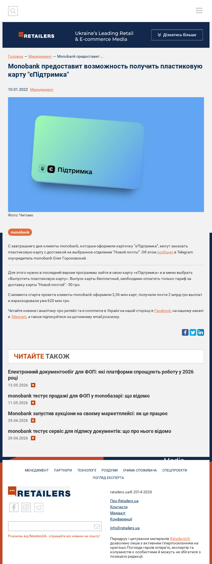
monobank (20, 232)
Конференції (121, 519)
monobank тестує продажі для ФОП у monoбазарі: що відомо (79, 396)
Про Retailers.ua (124, 501)
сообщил (165, 252)
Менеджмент (40, 56)
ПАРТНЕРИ (62, 468)
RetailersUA (180, 538)
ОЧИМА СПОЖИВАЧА (141, 468)
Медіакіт (118, 513)
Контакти (119, 507)
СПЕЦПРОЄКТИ (177, 468)
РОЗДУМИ (110, 468)
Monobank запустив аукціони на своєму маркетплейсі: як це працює (88, 413)
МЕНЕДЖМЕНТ (34, 468)
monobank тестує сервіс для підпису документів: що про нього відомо (89, 431)
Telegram (18, 316)
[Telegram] (38, 507)
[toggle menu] (199, 10)
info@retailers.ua (125, 528)
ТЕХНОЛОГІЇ (86, 468)
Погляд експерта (108, 475)
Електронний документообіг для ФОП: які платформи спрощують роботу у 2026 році (101, 375)
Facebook (162, 310)
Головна (15, 56)
